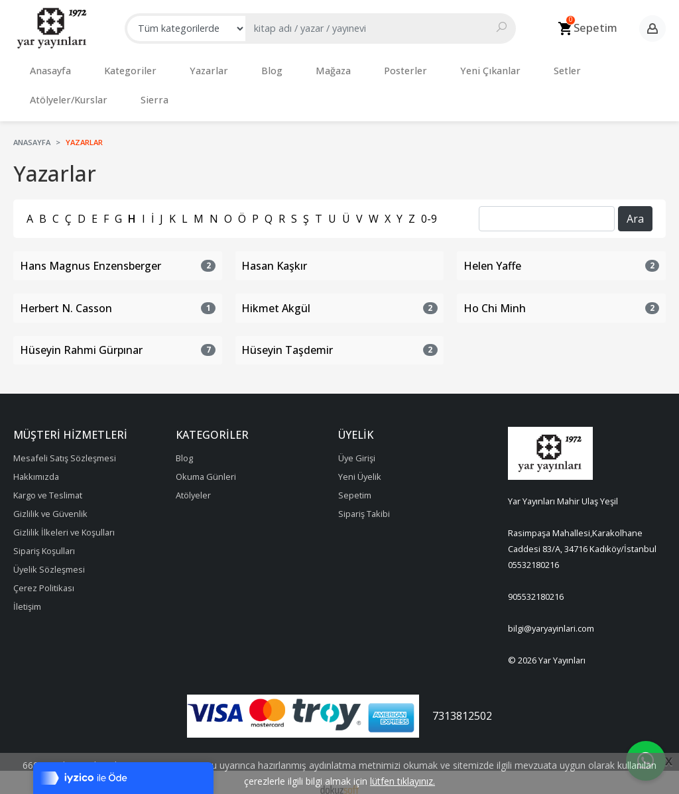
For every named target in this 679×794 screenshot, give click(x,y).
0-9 (429, 205)
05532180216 (533, 551)
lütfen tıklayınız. (402, 781)
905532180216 (536, 583)
